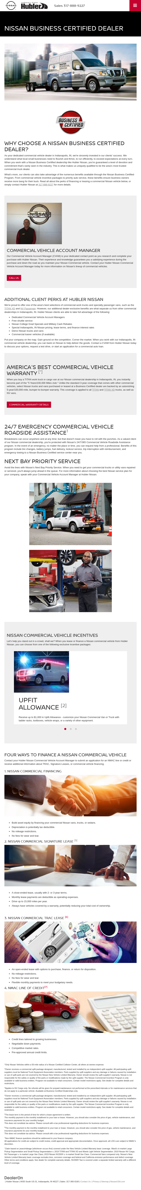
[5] (75, 840)
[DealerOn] (13, 1177)
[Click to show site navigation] (135, 5)
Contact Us (86, 1181)
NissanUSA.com (117, 1181)
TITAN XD (9, 308)
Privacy (96, 1181)
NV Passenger (28, 308)
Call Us (14, 278)
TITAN (95, 389)
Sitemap (105, 1181)
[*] (40, 371)
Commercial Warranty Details (29, 404)
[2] (64, 705)
